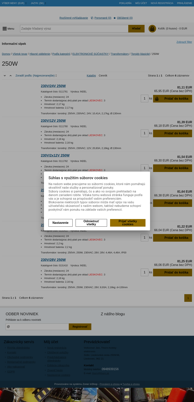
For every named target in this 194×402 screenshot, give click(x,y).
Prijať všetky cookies (128, 223)
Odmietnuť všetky (91, 223)
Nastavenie (60, 222)
